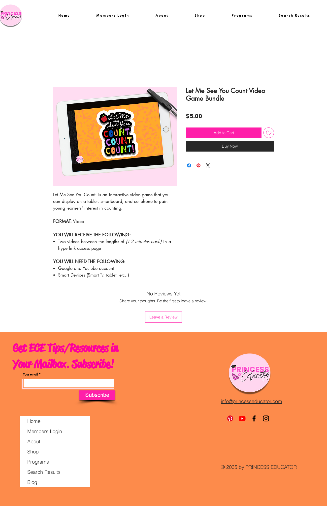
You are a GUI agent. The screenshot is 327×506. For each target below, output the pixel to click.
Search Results (44, 472)
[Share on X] (208, 165)
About (33, 441)
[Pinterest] (230, 418)
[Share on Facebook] (189, 165)
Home (33, 421)
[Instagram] (266, 418)
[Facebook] (254, 418)
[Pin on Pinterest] (198, 165)
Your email (30, 374)
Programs (38, 462)
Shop (33, 451)
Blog (32, 482)
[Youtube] (242, 418)
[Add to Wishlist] (268, 132)
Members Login (44, 431)
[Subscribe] (97, 395)
